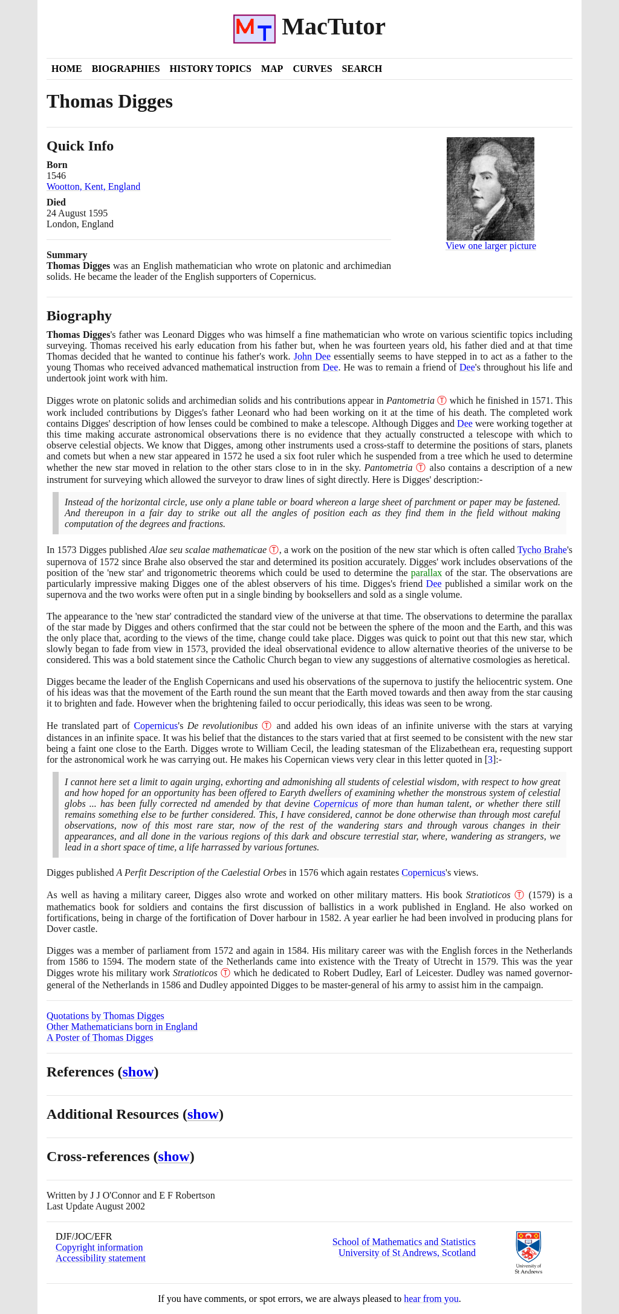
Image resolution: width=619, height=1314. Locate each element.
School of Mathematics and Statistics (404, 1242)
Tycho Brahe (542, 550)
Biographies (126, 68)
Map (272, 68)
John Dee (312, 356)
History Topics (210, 68)
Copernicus (156, 725)
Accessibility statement (101, 1258)
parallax (426, 573)
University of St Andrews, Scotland (407, 1253)
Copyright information (99, 1247)
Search (362, 68)
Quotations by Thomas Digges (105, 1016)
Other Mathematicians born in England (122, 1026)
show (138, 1071)
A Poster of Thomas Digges (100, 1037)
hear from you (431, 1298)
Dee (331, 367)
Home (66, 68)
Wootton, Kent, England (93, 186)
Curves (312, 68)
